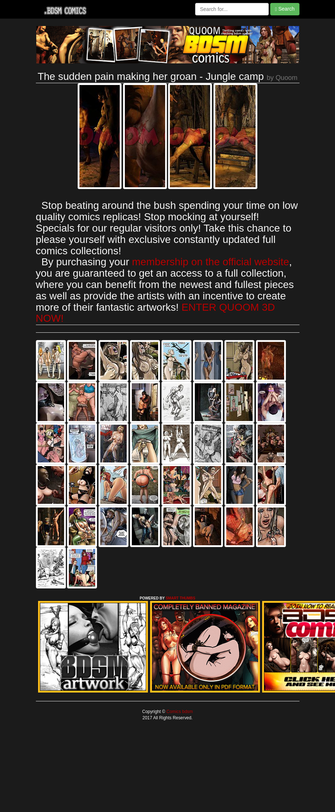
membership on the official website (210, 261)
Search (284, 9)
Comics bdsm (179, 711)
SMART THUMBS (180, 598)
